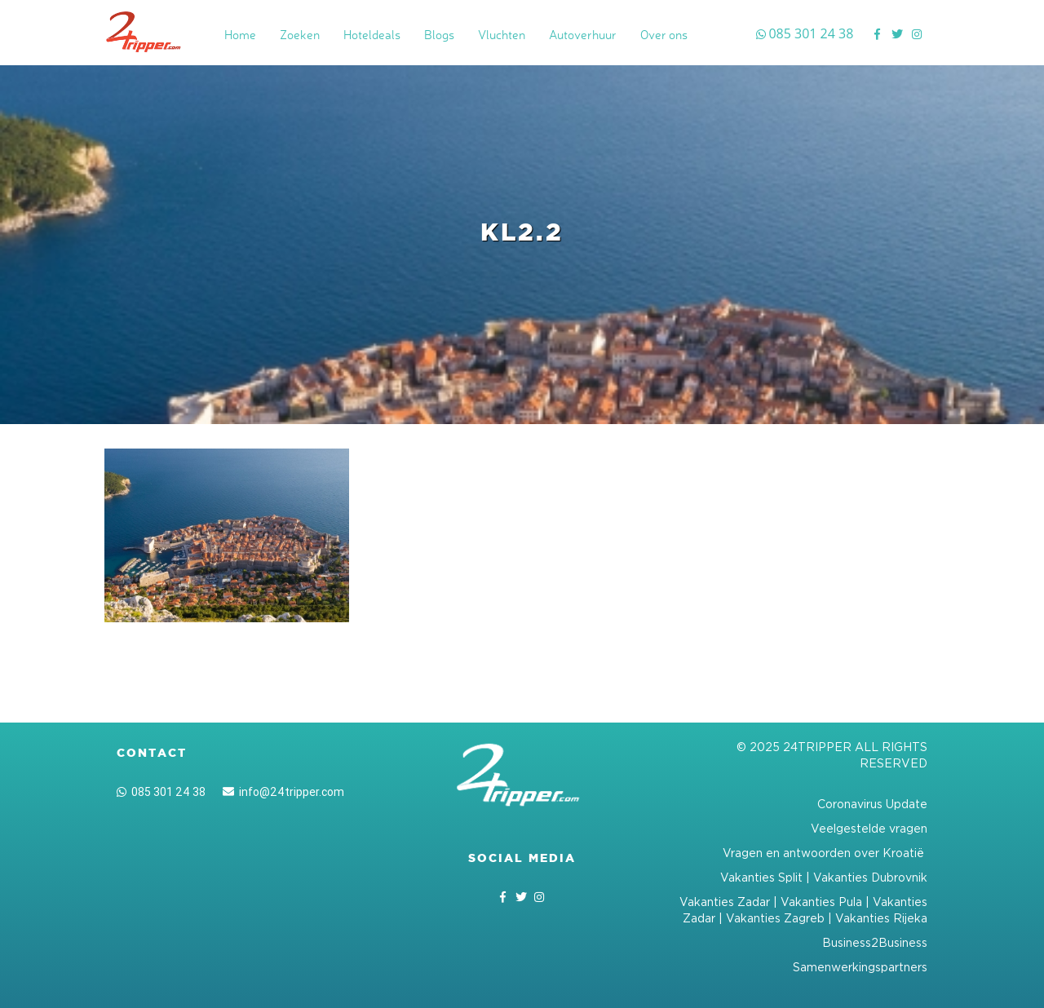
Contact (152, 752)
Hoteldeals (371, 34)
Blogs (439, 34)
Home (240, 34)
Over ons (664, 34)
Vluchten (501, 34)
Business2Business (874, 942)
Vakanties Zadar (724, 901)
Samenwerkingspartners (860, 967)
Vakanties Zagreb (775, 918)
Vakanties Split (761, 877)
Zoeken (300, 34)
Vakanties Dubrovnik (870, 877)
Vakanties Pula (821, 901)
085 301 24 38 (161, 791)
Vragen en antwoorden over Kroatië (825, 853)
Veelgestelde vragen (869, 828)
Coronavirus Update (872, 804)
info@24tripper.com (283, 791)
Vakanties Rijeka (881, 918)
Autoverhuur (583, 34)
